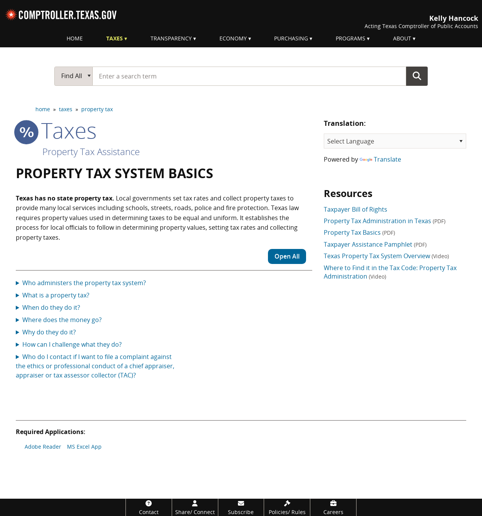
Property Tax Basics (359, 232)
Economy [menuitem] (233, 38)
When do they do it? (51, 307)
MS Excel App (84, 446)
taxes (65, 109)
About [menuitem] (402, 38)
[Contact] (149, 507)
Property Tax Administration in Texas (384, 221)
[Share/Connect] (195, 507)
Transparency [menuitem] (171, 38)
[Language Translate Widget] (395, 141)
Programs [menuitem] (350, 38)
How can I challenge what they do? (72, 344)
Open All (287, 256)
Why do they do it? (49, 332)
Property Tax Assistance (91, 151)
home (42, 109)
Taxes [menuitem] (114, 38)
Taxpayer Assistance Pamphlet (375, 244)
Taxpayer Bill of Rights (355, 209)
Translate (380, 159)
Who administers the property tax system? (84, 283)
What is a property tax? (55, 295)
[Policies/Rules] (287, 507)
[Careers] (333, 507)
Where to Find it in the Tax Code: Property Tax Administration (390, 272)
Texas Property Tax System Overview (386, 256)
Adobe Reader (43, 446)
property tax (97, 109)
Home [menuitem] (75, 38)
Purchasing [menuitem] (291, 38)
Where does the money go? (62, 320)
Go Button (417, 76)
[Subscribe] (241, 507)
